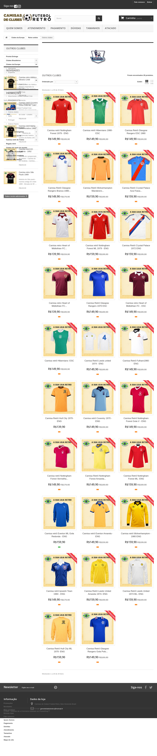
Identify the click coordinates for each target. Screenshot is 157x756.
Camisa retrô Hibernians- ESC (59, 361)
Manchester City (14, 100)
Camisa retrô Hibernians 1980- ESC (98, 132)
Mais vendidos (9, 710)
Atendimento (36, 28)
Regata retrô (11, 144)
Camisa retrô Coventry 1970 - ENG (97, 419)
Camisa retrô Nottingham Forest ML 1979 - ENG (98, 247)
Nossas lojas (9, 713)
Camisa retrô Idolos (14, 160)
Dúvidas (76, 28)
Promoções (13, 304)
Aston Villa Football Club (17, 84)
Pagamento (58, 28)
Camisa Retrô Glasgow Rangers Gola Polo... (97, 650)
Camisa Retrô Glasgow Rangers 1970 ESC (97, 304)
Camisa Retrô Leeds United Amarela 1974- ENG (97, 592)
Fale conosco (139, 2)
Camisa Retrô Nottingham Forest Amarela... (97, 477)
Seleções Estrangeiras (15, 132)
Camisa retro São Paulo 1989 (26, 272)
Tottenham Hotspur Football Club (20, 104)
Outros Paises (13, 124)
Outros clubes (13, 112)
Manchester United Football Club (20, 96)
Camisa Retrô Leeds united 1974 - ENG (97, 362)
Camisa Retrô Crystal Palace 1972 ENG (136, 247)
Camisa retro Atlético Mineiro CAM (28, 177)
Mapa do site (9, 740)
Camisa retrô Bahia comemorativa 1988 (27, 226)
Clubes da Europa (13, 64)
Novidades (13, 169)
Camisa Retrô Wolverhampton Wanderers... (97, 189)
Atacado (110, 28)
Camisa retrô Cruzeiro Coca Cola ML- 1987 (28, 203)
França (10, 76)
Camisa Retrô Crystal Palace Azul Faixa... (136, 189)
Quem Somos (14, 28)
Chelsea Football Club (16, 88)
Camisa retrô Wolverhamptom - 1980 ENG (136, 535)
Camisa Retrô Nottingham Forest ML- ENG (136, 477)
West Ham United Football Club (19, 108)
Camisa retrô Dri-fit (13, 136)
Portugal (11, 120)
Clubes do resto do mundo (16, 148)
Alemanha (12, 68)
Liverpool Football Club (16, 92)
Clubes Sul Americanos (15, 128)
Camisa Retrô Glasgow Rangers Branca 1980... (59, 189)
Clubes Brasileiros (13, 60)
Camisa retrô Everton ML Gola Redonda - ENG (59, 535)
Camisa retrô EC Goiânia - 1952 (26, 249)
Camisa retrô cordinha (15, 156)
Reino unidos (13, 80)
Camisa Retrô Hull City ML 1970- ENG (59, 650)
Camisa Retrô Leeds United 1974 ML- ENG (136, 592)
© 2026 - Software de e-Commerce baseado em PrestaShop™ (27, 749)
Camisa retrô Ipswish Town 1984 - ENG (59, 592)
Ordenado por (47, 82)
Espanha (11, 72)
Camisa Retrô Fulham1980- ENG (136, 362)
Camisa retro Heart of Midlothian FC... (59, 247)
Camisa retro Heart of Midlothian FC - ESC (136, 304)
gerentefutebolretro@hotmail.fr (51, 709)
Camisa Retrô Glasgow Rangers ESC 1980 (136, 132)
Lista (151, 82)
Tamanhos (93, 28)
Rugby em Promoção (14, 152)
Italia (10, 116)
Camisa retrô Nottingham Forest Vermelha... (59, 477)
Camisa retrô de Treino (15, 140)
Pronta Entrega (12, 56)
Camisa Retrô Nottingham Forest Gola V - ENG (136, 419)
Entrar (149, 2)
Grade (147, 82)
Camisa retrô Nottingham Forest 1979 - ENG (59, 132)
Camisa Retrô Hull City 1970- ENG (59, 419)
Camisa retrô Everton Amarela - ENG (97, 535)
